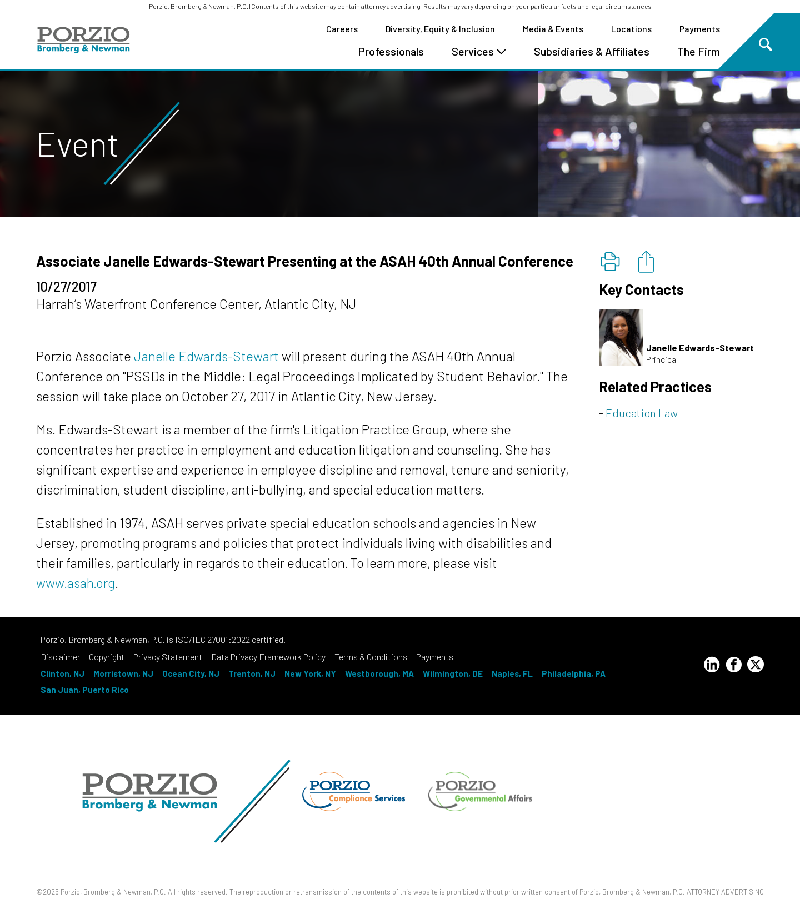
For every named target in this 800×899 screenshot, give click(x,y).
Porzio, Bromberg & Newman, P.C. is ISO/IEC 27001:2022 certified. (163, 639)
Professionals (391, 51)
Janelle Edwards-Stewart (206, 356)
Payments (699, 28)
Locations (631, 28)
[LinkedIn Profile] (712, 666)
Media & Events (553, 28)
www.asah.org (75, 583)
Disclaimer (60, 656)
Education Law (642, 412)
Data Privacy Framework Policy (268, 656)
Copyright (106, 656)
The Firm (698, 51)
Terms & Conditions (370, 656)
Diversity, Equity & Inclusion (440, 28)
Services (479, 51)
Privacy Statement (167, 656)
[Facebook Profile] (734, 666)
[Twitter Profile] (755, 664)
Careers (342, 28)
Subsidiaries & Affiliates (591, 51)
